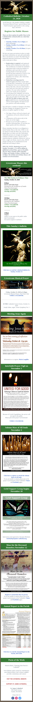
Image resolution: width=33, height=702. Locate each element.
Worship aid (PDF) (10, 191)
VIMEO (6, 189)
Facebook (16, 482)
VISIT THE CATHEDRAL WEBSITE (16, 679)
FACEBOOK (14, 189)
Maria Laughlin (24, 359)
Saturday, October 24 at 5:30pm (15, 41)
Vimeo (28, 480)
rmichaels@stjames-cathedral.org (16, 538)
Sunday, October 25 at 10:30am (15, 48)
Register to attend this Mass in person (16, 594)
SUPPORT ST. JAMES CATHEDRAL (16, 684)
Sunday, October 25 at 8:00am (15, 45)
